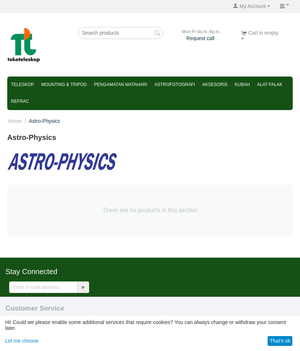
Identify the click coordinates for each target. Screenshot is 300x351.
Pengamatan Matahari (120, 84)
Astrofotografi (174, 84)
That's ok (280, 341)
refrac (20, 101)
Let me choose (22, 341)
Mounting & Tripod (64, 84)
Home (14, 121)
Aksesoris (214, 84)
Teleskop (22, 84)
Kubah (242, 84)
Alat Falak (270, 84)
